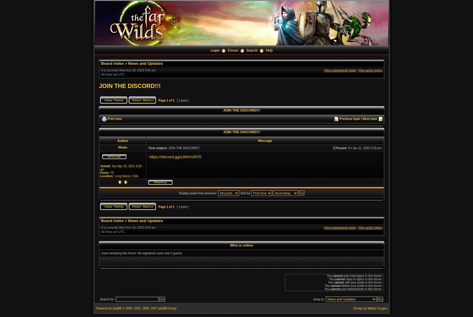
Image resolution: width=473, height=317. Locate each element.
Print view (114, 119)
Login (215, 50)
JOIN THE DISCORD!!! (130, 86)
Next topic (370, 119)
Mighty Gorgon (378, 308)
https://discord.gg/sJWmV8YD (175, 157)
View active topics (370, 70)
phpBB (117, 308)
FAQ (269, 50)
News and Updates (145, 63)
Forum (233, 50)
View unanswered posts (340, 70)
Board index (112, 63)
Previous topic (350, 119)
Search (252, 50)
